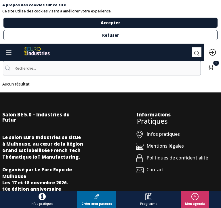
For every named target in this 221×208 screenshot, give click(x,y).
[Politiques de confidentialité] (178, 159)
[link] (42, 199)
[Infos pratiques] (178, 135)
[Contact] (178, 171)
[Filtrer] (211, 68)
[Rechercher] (196, 52)
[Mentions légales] (178, 147)
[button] (96, 199)
